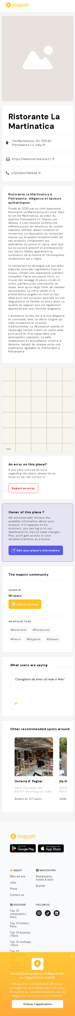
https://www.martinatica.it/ (33, 159)
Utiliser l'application (37, 1004)
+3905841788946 (25, 173)
